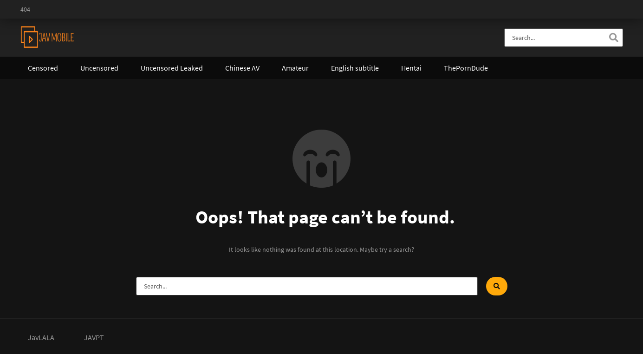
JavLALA (41, 337)
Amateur (295, 67)
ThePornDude (466, 67)
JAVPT (94, 337)
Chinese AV (242, 67)
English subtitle (355, 67)
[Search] (613, 37)
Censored (43, 67)
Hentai (411, 67)
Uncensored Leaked (172, 67)
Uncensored (99, 67)
